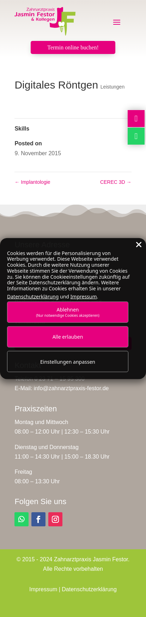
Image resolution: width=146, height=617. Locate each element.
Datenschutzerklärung (89, 589)
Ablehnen (67, 311)
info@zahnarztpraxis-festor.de (71, 388)
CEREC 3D (116, 182)
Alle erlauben (68, 336)
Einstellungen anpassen (67, 361)
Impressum (43, 589)
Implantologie (32, 182)
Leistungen (113, 87)
